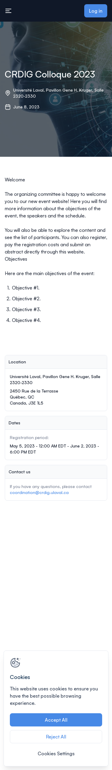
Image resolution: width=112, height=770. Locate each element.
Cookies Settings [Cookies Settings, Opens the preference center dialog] (56, 753)
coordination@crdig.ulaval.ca (39, 492)
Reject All (56, 737)
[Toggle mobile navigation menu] (8, 10)
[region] (56, 708)
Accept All (56, 720)
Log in (95, 11)
